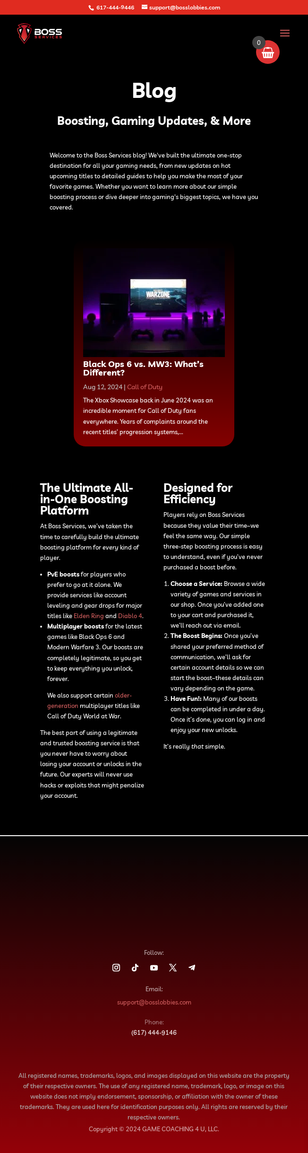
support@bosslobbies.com (154, 1002)
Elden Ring (89, 616)
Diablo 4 (130, 616)
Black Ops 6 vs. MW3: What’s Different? (143, 368)
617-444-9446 (115, 7)
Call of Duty (145, 387)
